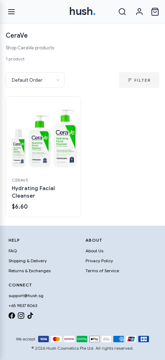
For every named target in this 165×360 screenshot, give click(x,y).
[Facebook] (12, 316)
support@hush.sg (26, 295)
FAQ (13, 250)
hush (82, 11)
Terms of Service (102, 270)
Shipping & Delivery (28, 260)
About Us (94, 250)
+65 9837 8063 (23, 305)
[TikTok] (30, 316)
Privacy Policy (99, 260)
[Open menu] (11, 11)
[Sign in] (139, 11)
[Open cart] (155, 11)
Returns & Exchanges (30, 270)
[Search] (122, 11)
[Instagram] (21, 316)
